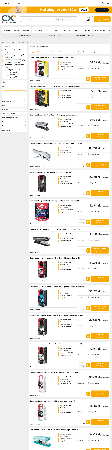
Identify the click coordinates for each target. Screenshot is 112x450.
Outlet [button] (88, 30)
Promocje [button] (66, 30)
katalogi (102, 10)
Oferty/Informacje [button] (102, 30)
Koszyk (106, 19)
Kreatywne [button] (38, 30)
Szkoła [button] (16, 30)
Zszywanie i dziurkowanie (12, 42)
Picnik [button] (48, 30)
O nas (18, 3)
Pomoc (7, 3)
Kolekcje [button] (7, 30)
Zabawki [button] (26, 30)
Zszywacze (25, 42)
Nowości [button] (77, 30)
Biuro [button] (56, 30)
